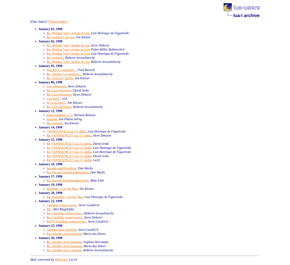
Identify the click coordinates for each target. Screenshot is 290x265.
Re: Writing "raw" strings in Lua (68, 33)
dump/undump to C (59, 115)
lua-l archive (246, 15)
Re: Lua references (59, 90)
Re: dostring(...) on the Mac (65, 197)
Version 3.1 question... (61, 70)
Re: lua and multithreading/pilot (68, 172)
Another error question (62, 229)
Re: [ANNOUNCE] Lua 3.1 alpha (69, 135)
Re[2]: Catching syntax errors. (66, 221)
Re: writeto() (55, 57)
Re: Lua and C (56, 102)
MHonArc (61, 259)
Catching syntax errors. (62, 205)
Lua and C (53, 98)
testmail (52, 119)
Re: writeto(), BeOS (60, 78)
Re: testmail (55, 123)
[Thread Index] (57, 21)
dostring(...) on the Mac (62, 188)
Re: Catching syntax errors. (65, 213)
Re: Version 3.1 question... (64, 74)
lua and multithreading (61, 168)
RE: (49, 209)
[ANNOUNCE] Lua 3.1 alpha (66, 131)
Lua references (56, 86)
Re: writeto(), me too (60, 37)
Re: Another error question (64, 234)
